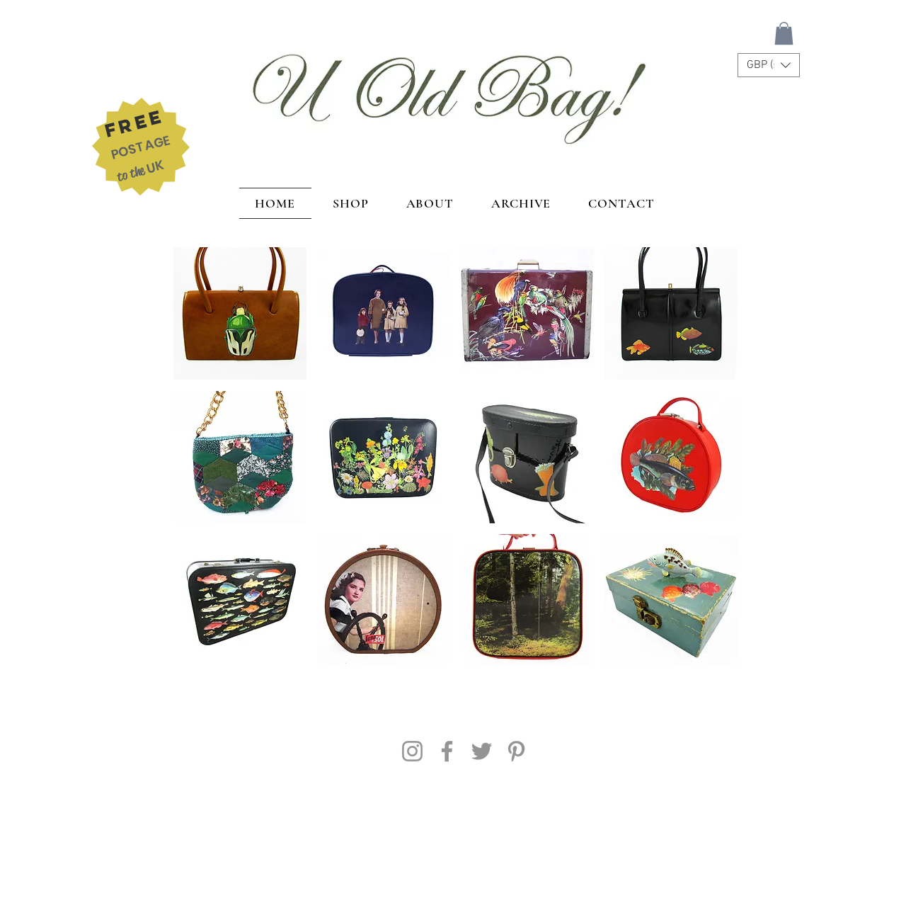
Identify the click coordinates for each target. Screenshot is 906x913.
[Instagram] (412, 751)
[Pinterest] (516, 751)
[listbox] (769, 65)
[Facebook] (447, 751)
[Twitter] (481, 751)
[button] (783, 33)
